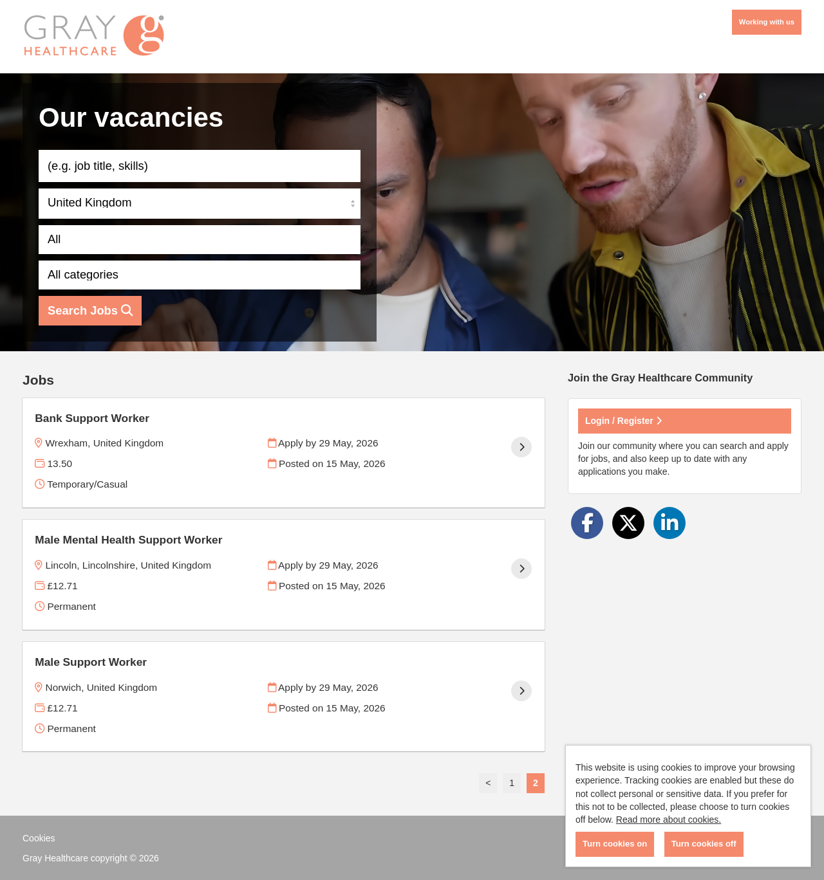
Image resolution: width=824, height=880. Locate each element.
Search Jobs (90, 310)
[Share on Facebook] (587, 523)
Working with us (766, 22)
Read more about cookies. (668, 819)
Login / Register (623, 421)
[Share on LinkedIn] (669, 523)
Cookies (39, 838)
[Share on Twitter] (628, 523)
